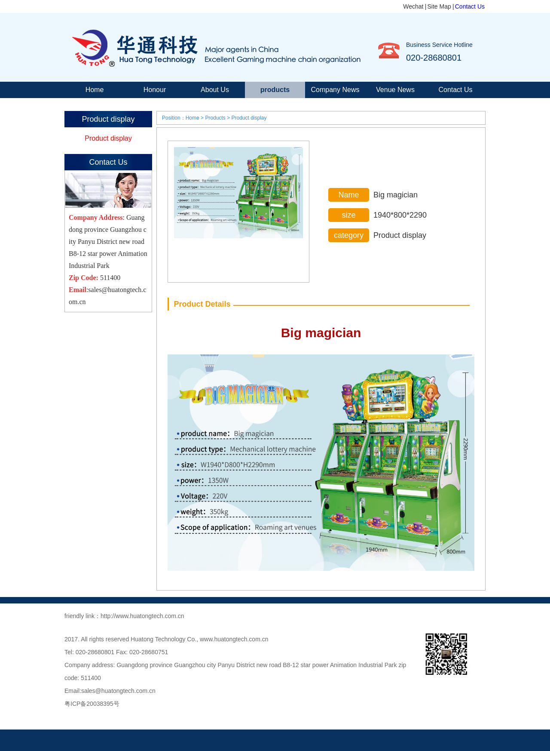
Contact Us (470, 6)
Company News (335, 89)
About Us (215, 89)
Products (215, 118)
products (275, 89)
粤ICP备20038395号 (91, 703)
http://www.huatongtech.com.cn (142, 615)
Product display (108, 138)
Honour (155, 89)
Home (95, 89)
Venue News (395, 89)
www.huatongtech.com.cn (234, 639)
